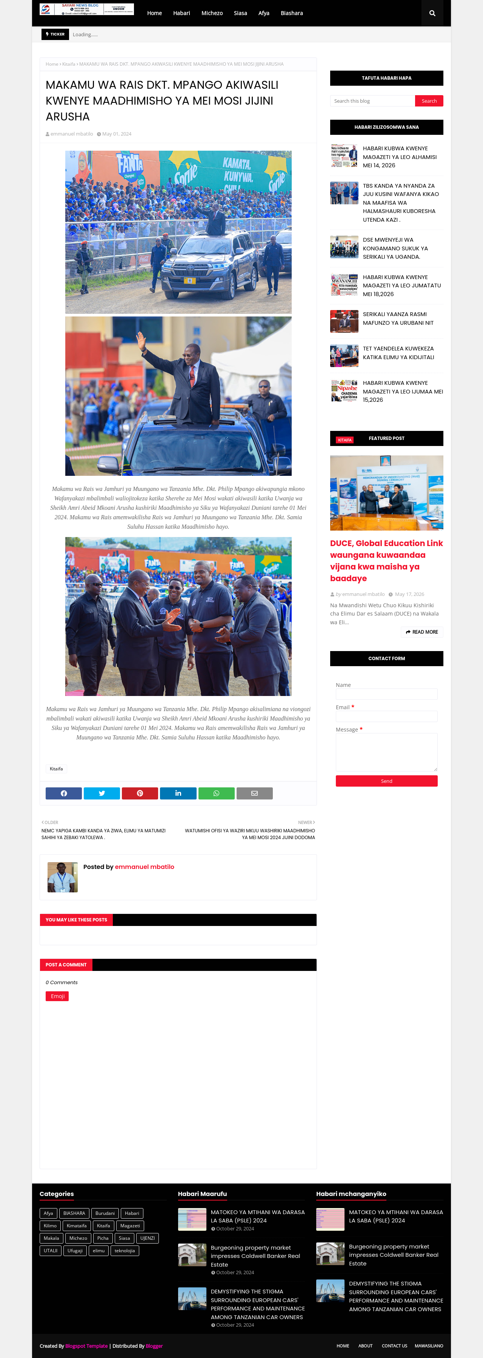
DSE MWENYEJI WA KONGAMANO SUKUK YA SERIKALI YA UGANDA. (395, 248)
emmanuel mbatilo (72, 133)
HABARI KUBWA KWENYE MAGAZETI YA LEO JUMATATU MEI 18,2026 (402, 285)
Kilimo (50, 1225)
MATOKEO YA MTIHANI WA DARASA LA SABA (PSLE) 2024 (258, 1216)
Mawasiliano (429, 1346)
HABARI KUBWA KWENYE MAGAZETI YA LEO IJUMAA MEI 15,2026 (403, 391)
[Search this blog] (372, 100)
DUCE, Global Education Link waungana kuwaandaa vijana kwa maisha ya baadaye (386, 561)
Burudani (105, 1213)
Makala (51, 1238)
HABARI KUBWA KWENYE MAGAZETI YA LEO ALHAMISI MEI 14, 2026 (400, 156)
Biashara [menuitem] (292, 13)
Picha (103, 1238)
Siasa (124, 1238)
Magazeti (130, 1225)
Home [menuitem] (154, 13)
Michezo (78, 1238)
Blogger (154, 1346)
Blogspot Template (86, 1346)
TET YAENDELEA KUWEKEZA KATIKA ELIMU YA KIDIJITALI (398, 352)
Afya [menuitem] (263, 13)
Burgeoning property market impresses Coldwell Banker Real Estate (255, 1256)
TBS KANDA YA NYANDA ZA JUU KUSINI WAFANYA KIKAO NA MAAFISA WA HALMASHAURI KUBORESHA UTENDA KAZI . (401, 203)
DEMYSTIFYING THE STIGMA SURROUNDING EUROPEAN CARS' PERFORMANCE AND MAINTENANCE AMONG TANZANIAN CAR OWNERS (258, 1304)
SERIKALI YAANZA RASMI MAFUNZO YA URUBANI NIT (398, 318)
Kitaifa (68, 64)
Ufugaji (75, 1250)
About (365, 1346)
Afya (48, 1213)
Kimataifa (77, 1225)
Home (52, 64)
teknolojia (125, 1250)
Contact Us (394, 1346)
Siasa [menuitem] (240, 13)
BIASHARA (74, 1213)
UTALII (50, 1250)
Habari (132, 1213)
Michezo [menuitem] (212, 13)
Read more (425, 632)
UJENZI (147, 1238)
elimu (99, 1250)
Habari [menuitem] (181, 13)
